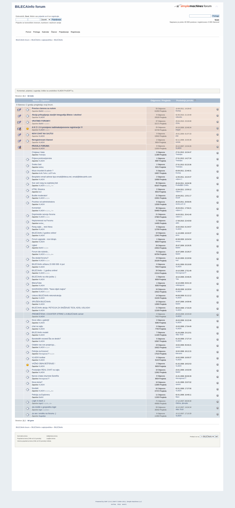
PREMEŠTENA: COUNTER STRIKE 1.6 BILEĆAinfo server (58, 314)
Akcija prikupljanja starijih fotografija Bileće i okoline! (56, 115)
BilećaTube (37, 283)
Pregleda (166, 100)
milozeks (179, 117)
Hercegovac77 (181, 273)
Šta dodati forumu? (40, 258)
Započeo (45, 100)
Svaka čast (36, 164)
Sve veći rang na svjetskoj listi (45, 183)
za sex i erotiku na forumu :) (44, 413)
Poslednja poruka (186, 100)
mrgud (178, 130)
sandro (178, 384)
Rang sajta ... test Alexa (42, 227)
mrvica (178, 241)
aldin (177, 223)
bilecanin (179, 353)
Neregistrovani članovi (42, 140)
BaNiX (41, 111)
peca (177, 235)
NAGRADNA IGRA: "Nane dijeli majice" (49, 289)
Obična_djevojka (182, 403)
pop (177, 136)
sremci (178, 347)
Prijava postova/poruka (42, 158)
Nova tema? (37, 382)
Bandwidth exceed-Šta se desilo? (46, 339)
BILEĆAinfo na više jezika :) (44, 277)
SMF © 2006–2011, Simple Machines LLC (127, 501)
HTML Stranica (38, 189)
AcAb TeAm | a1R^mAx (47, 173)
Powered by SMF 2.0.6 (103, 501)
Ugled (34, 245)
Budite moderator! (39, 195)
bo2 (40, 192)
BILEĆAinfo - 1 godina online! (44, 270)
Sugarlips (42, 416)
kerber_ (41, 223)
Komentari (36, 208)
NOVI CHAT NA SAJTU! (42, 134)
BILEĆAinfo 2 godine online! (44, 233)
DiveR (178, 198)
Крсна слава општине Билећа (45, 376)
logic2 (41, 403)
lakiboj (41, 167)
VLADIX (42, 117)
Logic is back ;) (38, 401)
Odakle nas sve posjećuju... (44, 345)
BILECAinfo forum (30, 7)
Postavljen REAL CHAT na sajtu (46, 370)
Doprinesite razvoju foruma (43, 214)
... (50, 185)
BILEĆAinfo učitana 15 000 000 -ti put (48, 264)
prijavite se (42, 16)
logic (40, 410)
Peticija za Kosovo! (40, 351)
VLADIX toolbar (38, 357)
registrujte (55, 16)
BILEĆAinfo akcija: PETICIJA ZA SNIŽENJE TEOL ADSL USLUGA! (61, 308)
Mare (177, 397)
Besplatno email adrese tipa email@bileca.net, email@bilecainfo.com (62, 177)
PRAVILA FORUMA (40, 146)
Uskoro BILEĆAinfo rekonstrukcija (46, 295)
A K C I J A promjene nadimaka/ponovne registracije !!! (57, 127)
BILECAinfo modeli (40, 332)
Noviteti (35, 388)
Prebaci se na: (194, 436)
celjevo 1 (179, 179)
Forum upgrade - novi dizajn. (44, 239)
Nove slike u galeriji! (40, 320)
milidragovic (180, 285)
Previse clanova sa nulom (44, 108)
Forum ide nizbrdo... (40, 252)
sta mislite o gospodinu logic (44, 407)
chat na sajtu (37, 326)
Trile (177, 279)
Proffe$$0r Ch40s (182, 185)
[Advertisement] (109, 65)
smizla (178, 142)
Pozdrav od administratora (43, 202)
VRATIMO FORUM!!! (41, 121)
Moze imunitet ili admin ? (42, 171)
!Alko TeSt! (179, 335)
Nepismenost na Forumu (42, 221)
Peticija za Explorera (41, 395)
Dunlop (178, 111)
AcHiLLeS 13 (180, 204)
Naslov (36, 100)
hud (177, 260)
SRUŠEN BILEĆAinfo (41, 302)
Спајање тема (38, 152)
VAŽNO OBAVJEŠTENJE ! (43, 363)
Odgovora (155, 100)
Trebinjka (42, 155)
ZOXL (178, 123)
